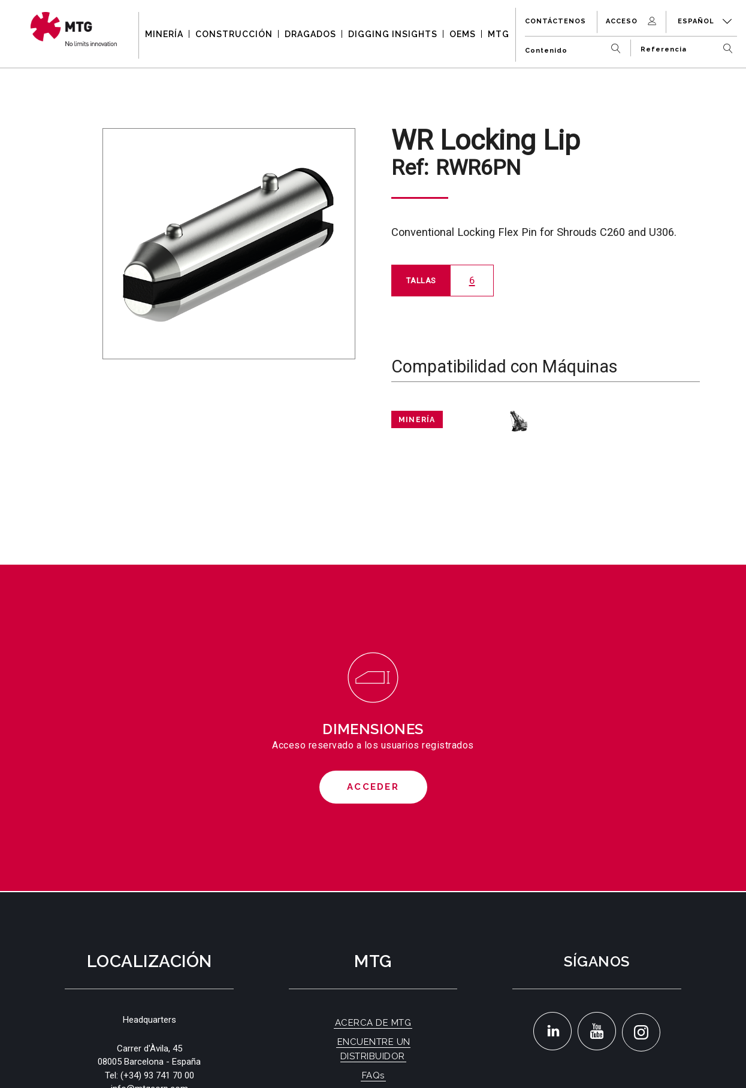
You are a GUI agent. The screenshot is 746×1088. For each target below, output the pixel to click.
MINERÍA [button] (164, 34)
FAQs (373, 1075)
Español (705, 21)
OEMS (462, 34)
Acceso (632, 21)
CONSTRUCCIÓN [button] (234, 34)
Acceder (373, 786)
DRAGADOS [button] (310, 34)
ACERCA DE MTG (373, 1022)
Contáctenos (555, 21)
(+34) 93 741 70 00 (157, 1075)
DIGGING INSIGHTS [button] (392, 34)
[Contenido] (575, 46)
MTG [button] (498, 34)
